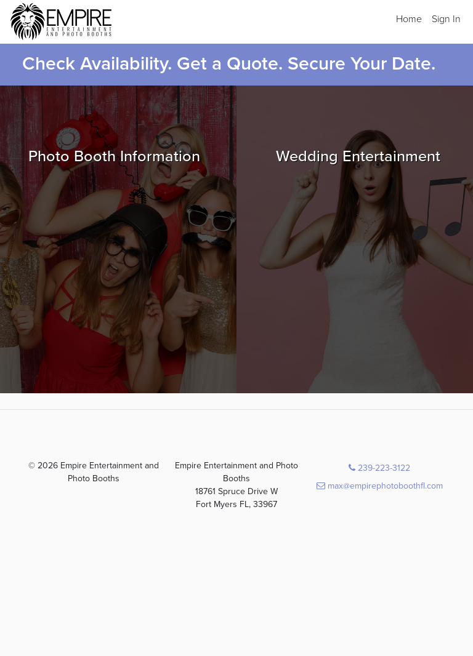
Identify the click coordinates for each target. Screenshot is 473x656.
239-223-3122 (379, 468)
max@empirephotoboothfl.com (380, 486)
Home (409, 19)
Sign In (446, 19)
